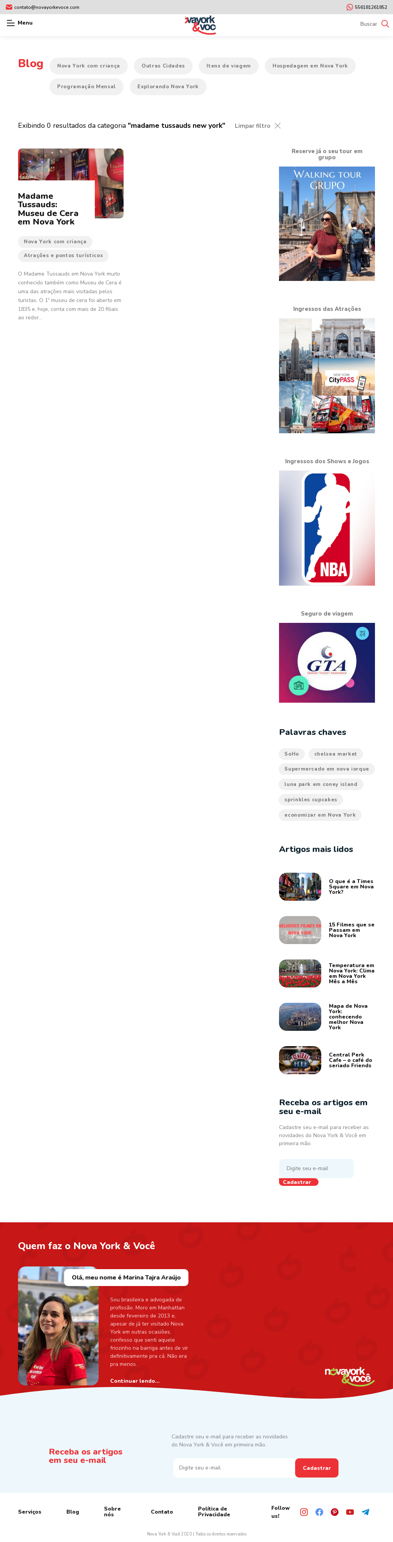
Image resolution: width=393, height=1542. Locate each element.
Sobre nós (112, 1511)
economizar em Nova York (320, 815)
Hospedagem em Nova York (310, 66)
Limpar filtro (252, 126)
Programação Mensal (86, 86)
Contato (162, 1512)
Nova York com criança (88, 66)
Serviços (29, 1512)
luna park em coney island (320, 784)
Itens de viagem (228, 66)
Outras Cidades (163, 66)
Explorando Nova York (168, 86)
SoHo (291, 754)
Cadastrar (297, 1182)
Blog (72, 1512)
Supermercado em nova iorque (326, 769)
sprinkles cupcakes (310, 799)
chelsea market (335, 754)
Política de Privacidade (214, 1511)
